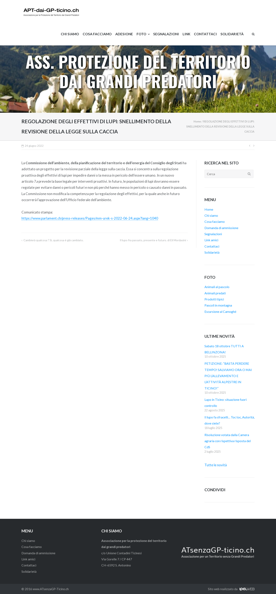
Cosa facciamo (97, 34)
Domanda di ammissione (221, 228)
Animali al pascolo (216, 287)
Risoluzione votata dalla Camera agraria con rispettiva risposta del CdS (227, 441)
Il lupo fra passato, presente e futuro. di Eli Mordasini (153, 240)
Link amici (211, 240)
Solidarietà (232, 34)
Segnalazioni (166, 34)
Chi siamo (70, 34)
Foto (141, 34)
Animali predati (215, 293)
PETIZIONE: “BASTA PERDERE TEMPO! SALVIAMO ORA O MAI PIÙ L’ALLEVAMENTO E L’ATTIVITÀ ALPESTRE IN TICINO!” (228, 375)
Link (186, 34)
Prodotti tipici (214, 299)
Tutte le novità (215, 465)
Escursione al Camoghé (220, 311)
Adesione (124, 34)
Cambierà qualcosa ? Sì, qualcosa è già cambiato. (53, 240)
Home (197, 121)
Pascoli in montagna (218, 305)
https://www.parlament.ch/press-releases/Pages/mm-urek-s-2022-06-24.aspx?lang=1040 (89, 218)
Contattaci (205, 34)
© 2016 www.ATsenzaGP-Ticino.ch (45, 589)
